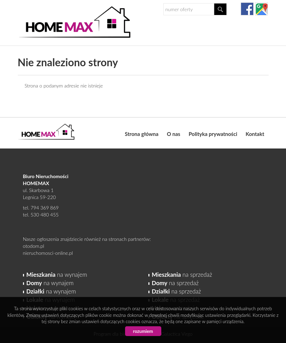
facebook (247, 8)
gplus (261, 8)
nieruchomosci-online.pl (48, 253)
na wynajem (56, 274)
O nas (173, 134)
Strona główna (142, 134)
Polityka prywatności (212, 134)
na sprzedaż (182, 274)
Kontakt (255, 134)
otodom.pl (33, 246)
